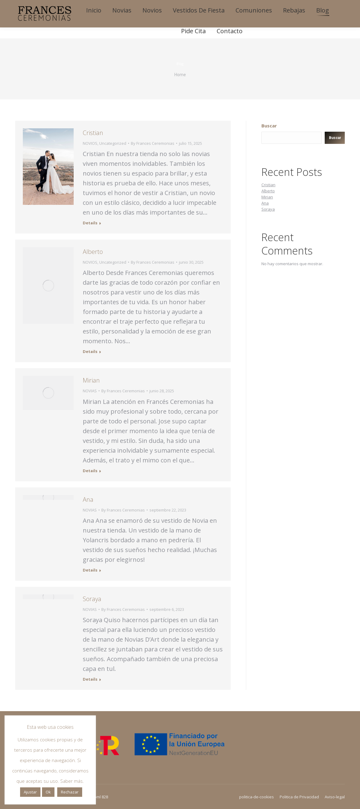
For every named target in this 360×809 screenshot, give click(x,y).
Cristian (93, 133)
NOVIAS (90, 391)
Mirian (91, 380)
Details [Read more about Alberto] (90, 351)
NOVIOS (90, 143)
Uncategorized (112, 143)
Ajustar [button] (30, 792)
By (152, 143)
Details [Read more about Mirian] (90, 470)
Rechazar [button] (70, 792)
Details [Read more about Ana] (90, 570)
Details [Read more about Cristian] (90, 223)
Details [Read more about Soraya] (90, 679)
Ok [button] (48, 792)
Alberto (93, 252)
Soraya (92, 599)
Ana (88, 499)
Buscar (269, 126)
